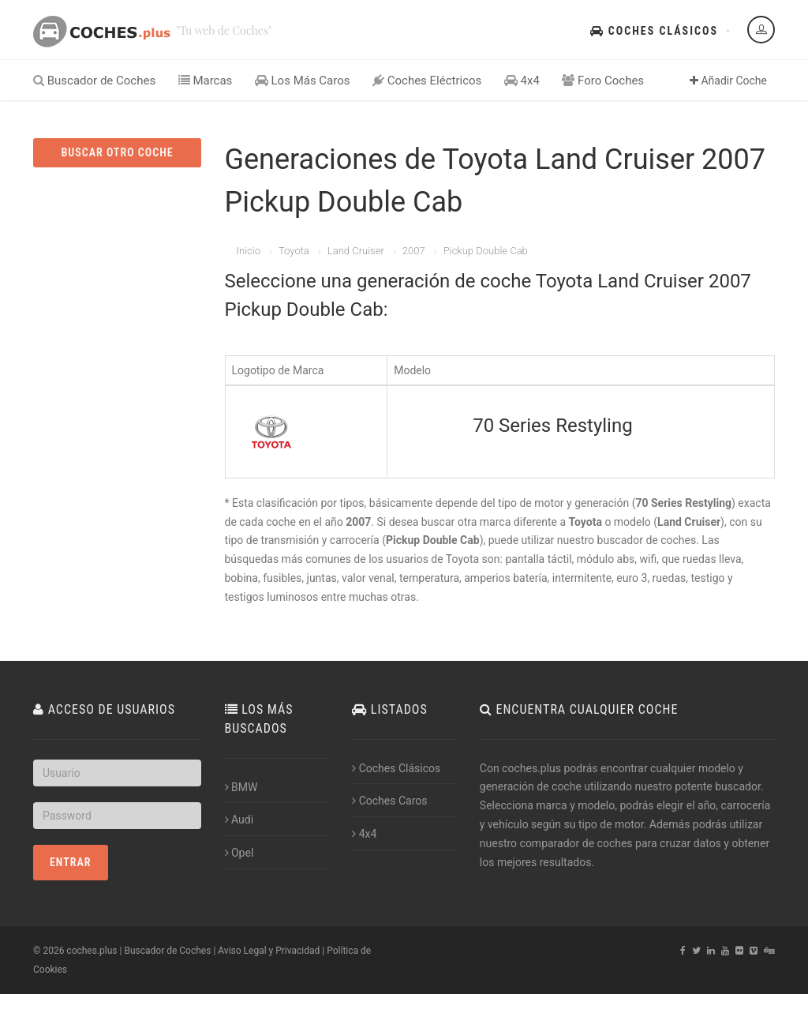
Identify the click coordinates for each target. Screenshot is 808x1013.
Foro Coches (603, 80)
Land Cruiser (355, 251)
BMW (241, 787)
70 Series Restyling (552, 426)
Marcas (205, 80)
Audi (239, 819)
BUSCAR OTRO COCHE (117, 152)
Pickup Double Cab (485, 251)
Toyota (294, 251)
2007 (413, 251)
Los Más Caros (302, 80)
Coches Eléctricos (426, 80)
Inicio (248, 251)
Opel (239, 852)
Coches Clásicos (654, 30)
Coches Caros (389, 800)
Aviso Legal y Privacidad (269, 950)
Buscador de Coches (94, 80)
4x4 (522, 80)
